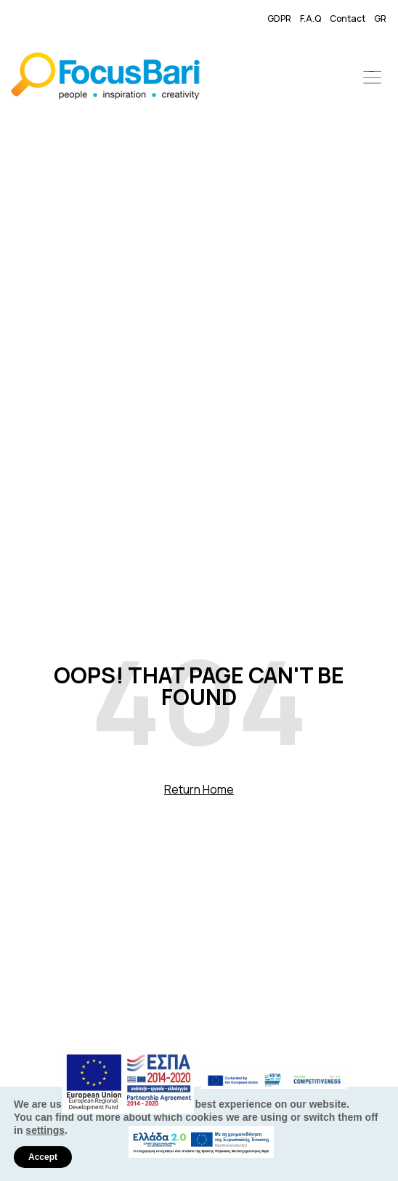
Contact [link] (347, 18)
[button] (372, 78)
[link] (118, 78)
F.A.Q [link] (310, 18)
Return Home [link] (199, 789)
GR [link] (380, 18)
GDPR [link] (279, 18)
